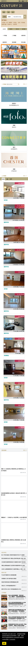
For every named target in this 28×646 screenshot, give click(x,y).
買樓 (4, 17)
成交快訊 (3, 552)
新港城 (23, 22)
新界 (13, 12)
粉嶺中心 (9, 24)
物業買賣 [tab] (4, 29)
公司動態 (3, 592)
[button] (26, 51)
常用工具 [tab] (17, 29)
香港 (4, 12)
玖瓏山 (15, 22)
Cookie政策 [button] (12, 639)
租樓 (9, 17)
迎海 (19, 22)
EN (24, 1)
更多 (25, 84)
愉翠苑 (15, 24)
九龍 (8, 12)
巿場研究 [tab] (10, 29)
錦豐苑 (10, 22)
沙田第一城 (5, 22)
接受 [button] (4, 643)
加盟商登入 (4, 1)
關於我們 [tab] (23, 29)
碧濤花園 (4, 24)
